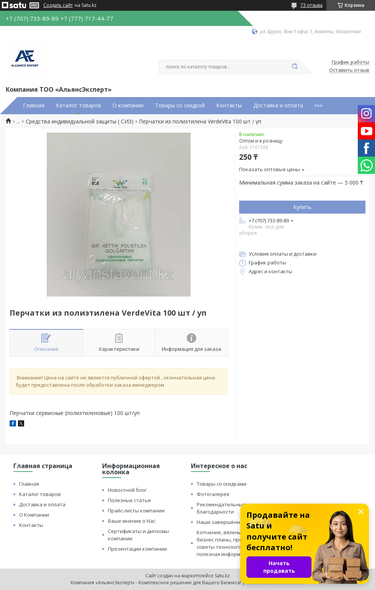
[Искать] (294, 67)
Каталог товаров (78, 105)
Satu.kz (222, 575)
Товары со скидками (221, 483)
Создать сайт (58, 5)
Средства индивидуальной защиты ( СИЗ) (80, 121)
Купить (302, 207)
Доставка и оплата (278, 105)
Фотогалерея (213, 494)
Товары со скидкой (180, 105)
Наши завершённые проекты (233, 522)
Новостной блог (127, 489)
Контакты (229, 105)
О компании (127, 105)
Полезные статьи (129, 500)
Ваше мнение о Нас (131, 520)
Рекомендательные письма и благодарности (233, 508)
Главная (33, 105)
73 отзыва (311, 5)
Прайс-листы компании (136, 510)
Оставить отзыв (349, 70)
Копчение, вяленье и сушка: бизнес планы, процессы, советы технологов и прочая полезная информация (232, 543)
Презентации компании (137, 548)
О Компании (34, 514)
